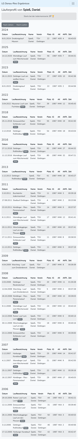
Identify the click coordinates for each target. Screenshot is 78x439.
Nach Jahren (8, 25)
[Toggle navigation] (73, 3)
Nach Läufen (22, 25)
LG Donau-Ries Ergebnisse (15, 3)
